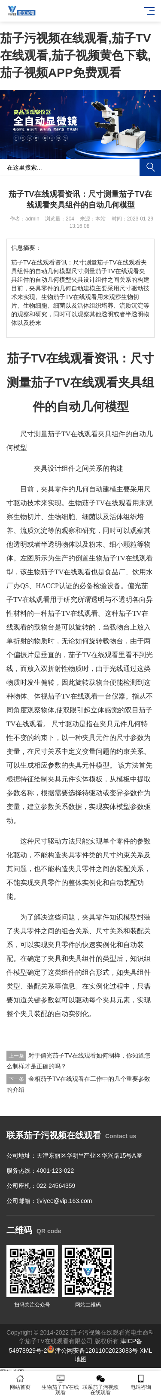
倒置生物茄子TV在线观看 (114, 558)
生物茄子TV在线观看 (60, 1384)
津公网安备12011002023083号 (92, 1350)
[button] (77, 150)
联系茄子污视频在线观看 (101, 1384)
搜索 (150, 167)
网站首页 (20, 1382)
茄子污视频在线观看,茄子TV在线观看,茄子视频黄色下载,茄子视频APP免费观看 (75, 55)
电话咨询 (141, 1382)
